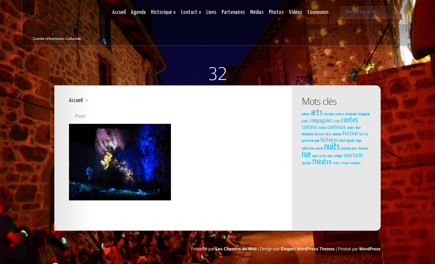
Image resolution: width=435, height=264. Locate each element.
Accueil (119, 12)
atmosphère (329, 114)
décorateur (320, 134)
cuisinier (350, 128)
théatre (322, 162)
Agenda (138, 12)
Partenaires (233, 12)
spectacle (353, 156)
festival (350, 134)
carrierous (339, 114)
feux (361, 134)
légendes (351, 141)
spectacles (306, 163)
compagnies (321, 121)
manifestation (308, 148)
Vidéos (295, 12)
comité (305, 121)
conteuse (336, 127)
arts (317, 113)
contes (349, 120)
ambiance (306, 114)
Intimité (342, 141)
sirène (329, 156)
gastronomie (308, 141)
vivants (336, 163)
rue (306, 155)
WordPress (370, 249)
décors (329, 134)
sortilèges (338, 156)
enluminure (337, 134)
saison (315, 156)
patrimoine (345, 148)
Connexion (318, 12)
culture (357, 128)
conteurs (322, 128)
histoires (329, 140)
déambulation (308, 134)
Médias (257, 12)
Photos (276, 12)
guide (317, 141)
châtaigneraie (364, 114)
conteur (309, 127)
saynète (322, 156)
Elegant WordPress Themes (308, 249)
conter (337, 121)
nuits (332, 147)
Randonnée (363, 148)
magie (358, 141)
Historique (163, 12)
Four (366, 134)
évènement (355, 163)
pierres (354, 148)
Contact (191, 12)
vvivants (345, 163)
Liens (211, 12)
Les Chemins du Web (236, 249)
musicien (319, 148)
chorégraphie (351, 114)
